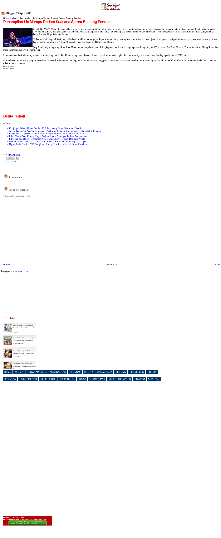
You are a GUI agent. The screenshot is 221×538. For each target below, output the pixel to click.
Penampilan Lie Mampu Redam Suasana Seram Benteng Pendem (57, 22)
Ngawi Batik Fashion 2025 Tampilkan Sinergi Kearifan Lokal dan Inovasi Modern (48, 144)
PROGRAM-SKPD (36, 372)
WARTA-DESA (104, 372)
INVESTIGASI (67, 378)
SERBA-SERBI (48, 378)
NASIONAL (10, 378)
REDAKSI (139, 378)
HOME (7, 372)
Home (6, 18)
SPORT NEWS (97, 378)
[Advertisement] (28, 93)
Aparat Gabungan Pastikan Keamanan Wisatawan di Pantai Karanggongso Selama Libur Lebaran (55, 131)
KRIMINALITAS (58, 372)
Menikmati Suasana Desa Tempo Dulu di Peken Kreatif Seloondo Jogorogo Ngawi (48, 141)
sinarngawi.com (20, 271)
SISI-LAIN (121, 372)
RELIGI (82, 378)
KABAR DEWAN (28, 378)
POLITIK (88, 372)
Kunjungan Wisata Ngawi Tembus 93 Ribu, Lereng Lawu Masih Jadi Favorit (45, 128)
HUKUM (151, 372)
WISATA (19, 372)
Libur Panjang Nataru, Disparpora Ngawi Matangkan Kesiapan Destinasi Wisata (47, 139)
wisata (14, 18)
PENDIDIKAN (137, 372)
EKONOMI (75, 372)
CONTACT (153, 378)
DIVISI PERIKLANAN (120, 378)
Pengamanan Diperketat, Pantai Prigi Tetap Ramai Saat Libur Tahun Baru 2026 (46, 133)
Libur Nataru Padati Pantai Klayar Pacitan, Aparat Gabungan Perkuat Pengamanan (48, 136)
